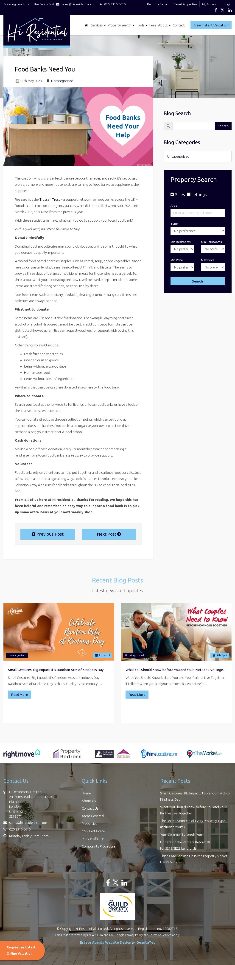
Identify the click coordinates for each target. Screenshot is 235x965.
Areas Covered (93, 816)
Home (86, 793)
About (164, 25)
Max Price (207, 260)
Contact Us (90, 808)
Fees (152, 25)
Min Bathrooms (211, 242)
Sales (180, 194)
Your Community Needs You (181, 835)
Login (228, 4)
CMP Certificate (93, 831)
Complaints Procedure (98, 846)
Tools (142, 25)
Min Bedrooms (181, 242)
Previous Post (48, 534)
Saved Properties (185, 4)
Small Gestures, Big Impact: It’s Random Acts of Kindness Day (56, 670)
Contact (179, 25)
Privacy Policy (134, 934)
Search (223, 126)
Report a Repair (158, 4)
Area (174, 205)
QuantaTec (145, 942)
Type (174, 224)
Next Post (109, 534)
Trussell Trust (49, 199)
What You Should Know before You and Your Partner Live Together (176, 670)
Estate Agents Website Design (105, 942)
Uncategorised (62, 81)
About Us (89, 801)
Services (98, 25)
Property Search (121, 25)
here (58, 411)
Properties (89, 823)
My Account (210, 4)
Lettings (199, 194)
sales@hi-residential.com (77, 4)
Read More (19, 695)
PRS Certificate (93, 839)
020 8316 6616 (112, 4)
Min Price (177, 260)
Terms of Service (160, 934)
